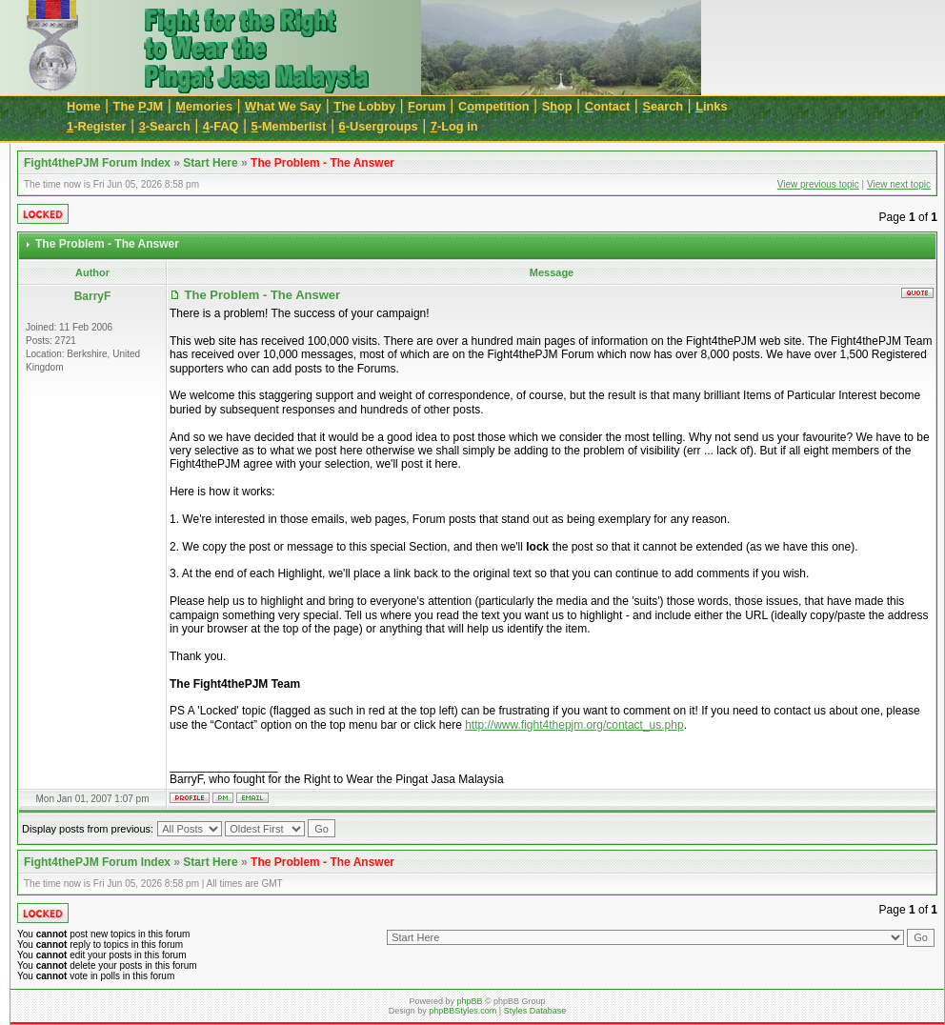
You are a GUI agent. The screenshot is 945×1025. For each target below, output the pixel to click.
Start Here (210, 163)
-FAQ (221, 126)
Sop (557, 106)
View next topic (899, 184)
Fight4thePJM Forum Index (97, 163)
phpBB (469, 1001)
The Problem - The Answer (322, 163)
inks (711, 106)
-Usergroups (378, 126)
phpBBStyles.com (462, 1010)
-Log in (454, 126)
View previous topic (818, 184)
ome (84, 106)
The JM (138, 106)
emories (203, 106)
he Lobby (364, 106)
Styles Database (535, 1010)
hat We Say (283, 106)
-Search (165, 126)
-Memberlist (289, 126)
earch (662, 106)
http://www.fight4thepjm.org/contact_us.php (574, 725)
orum (427, 106)
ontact (608, 106)
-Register (97, 126)
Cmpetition (494, 106)
